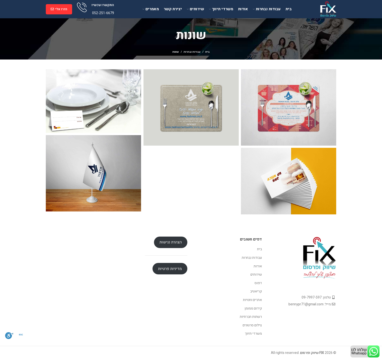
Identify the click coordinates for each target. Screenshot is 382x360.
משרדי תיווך (253, 333)
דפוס (258, 283)
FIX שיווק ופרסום (312, 352)
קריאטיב (256, 291)
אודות (258, 266)
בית (207, 52)
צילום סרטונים (252, 325)
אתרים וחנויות (252, 299)
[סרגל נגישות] (9, 335)
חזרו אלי (59, 9)
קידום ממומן (253, 308)
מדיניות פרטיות (170, 269)
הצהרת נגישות (171, 242)
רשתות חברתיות (251, 316)
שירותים (256, 274)
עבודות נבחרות (192, 52)
